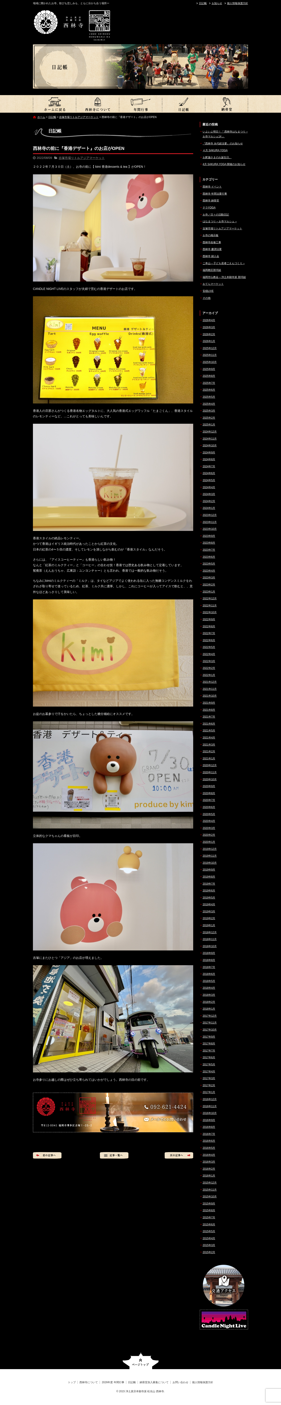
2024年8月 (209, 459)
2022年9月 (209, 619)
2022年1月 (209, 675)
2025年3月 (209, 410)
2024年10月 (210, 445)
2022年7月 (209, 633)
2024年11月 (210, 438)
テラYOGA (209, 207)
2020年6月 (209, 807)
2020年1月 (209, 841)
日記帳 (203, 3)
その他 (207, 298)
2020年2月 (209, 834)
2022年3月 (209, 661)
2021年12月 (210, 681)
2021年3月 (209, 744)
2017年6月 (209, 1057)
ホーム (41, 117)
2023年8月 (209, 542)
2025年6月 (209, 389)
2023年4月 (209, 570)
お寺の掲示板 (210, 235)
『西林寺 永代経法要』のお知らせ (223, 143)
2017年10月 (210, 1029)
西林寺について (97, 104)
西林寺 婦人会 (211, 256)
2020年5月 (209, 814)
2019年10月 (210, 862)
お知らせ (217, 3)
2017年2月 (209, 1085)
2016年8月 (209, 1127)
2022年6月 (209, 640)
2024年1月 (209, 508)
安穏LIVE (208, 291)
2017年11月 (210, 1022)
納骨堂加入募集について (226, 104)
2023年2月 (209, 584)
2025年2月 (209, 417)
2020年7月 (209, 800)
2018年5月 (209, 981)
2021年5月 (209, 730)
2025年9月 (209, 369)
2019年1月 (209, 925)
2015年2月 (209, 1252)
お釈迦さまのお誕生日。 (217, 157)
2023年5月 (209, 563)
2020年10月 (210, 779)
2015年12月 (210, 1182)
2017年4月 (209, 1071)
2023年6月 (209, 556)
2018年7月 (209, 967)
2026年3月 (209, 327)
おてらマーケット (213, 283)
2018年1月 (209, 1008)
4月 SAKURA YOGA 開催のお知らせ (224, 164)
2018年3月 (209, 994)
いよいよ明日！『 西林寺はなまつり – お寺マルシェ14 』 (225, 134)
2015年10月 (210, 1196)
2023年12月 (210, 515)
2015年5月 (209, 1231)
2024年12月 (210, 431)
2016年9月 (209, 1120)
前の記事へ (47, 1155)
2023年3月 (209, 577)
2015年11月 (210, 1189)
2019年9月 (209, 869)
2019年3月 (209, 911)
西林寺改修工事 (212, 242)
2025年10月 (210, 362)
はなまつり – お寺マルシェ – (220, 221)
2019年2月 (209, 918)
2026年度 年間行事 (140, 104)
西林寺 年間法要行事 (215, 193)
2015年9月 (209, 1203)
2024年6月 (209, 473)
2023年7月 (209, 549)
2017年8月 (209, 1043)
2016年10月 (210, 1113)
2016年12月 (210, 1099)
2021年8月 (209, 709)
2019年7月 (209, 883)
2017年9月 (209, 1036)
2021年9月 (209, 702)
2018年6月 (209, 974)
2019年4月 (209, 904)
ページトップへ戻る (141, 1361)
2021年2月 (209, 751)
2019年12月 (210, 849)
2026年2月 (209, 334)
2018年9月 (209, 953)
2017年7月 (209, 1050)
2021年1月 (209, 758)
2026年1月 (209, 341)
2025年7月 (209, 383)
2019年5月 (209, 897)
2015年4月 (209, 1238)
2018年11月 (210, 939)
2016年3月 (209, 1161)
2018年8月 (209, 960)
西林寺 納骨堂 (211, 200)
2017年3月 (209, 1078)
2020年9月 (209, 786)
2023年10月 (210, 528)
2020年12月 (210, 765)
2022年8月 (209, 626)
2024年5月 (209, 480)
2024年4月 (209, 487)
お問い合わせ (180, 1382)
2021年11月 (210, 689)
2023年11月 (210, 522)
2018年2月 (209, 1002)
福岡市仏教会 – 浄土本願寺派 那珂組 (224, 277)
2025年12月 (210, 348)
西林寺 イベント (212, 186)
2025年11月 (210, 355)
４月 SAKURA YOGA (215, 150)
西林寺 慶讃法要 (212, 249)
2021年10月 (210, 695)
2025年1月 (209, 424)
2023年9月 (209, 536)
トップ (54, 104)
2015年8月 (209, 1210)
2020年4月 (209, 821)
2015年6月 (209, 1224)
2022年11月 (210, 605)
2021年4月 (209, 737)
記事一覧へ (114, 1155)
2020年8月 (209, 793)
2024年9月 (209, 452)
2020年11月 (210, 772)
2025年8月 (209, 375)
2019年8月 (209, 876)
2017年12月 (210, 1015)
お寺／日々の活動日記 (216, 214)
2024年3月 (209, 494)
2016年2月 (209, 1168)
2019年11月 (210, 855)
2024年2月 (209, 501)
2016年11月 (210, 1106)
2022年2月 (209, 668)
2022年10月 (210, 612)
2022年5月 (209, 647)
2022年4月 (209, 654)
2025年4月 (209, 403)
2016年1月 (209, 1175)
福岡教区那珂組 (212, 270)
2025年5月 (209, 396)
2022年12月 (210, 598)
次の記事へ (179, 1155)
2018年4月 (209, 987)
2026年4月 (209, 320)
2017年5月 (209, 1064)
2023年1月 (209, 591)
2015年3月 (209, 1245)
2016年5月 (209, 1147)
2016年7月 (209, 1134)
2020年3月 (209, 828)
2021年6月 (209, 723)
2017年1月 (209, 1092)
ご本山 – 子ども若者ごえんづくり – (224, 263)
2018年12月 (210, 932)
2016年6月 (209, 1140)
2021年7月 (209, 716)
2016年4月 (209, 1154)
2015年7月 (209, 1217)
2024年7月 (209, 466)
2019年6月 (209, 890)
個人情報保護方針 (237, 3)
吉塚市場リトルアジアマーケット (79, 117)
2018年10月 (210, 946)
